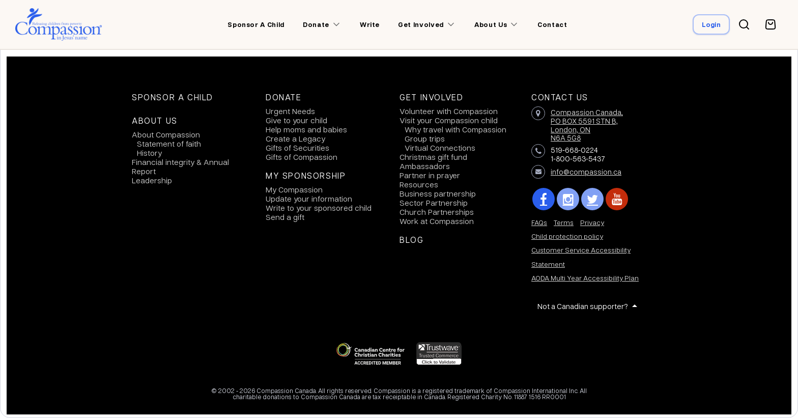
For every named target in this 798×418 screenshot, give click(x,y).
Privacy (592, 222)
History (149, 152)
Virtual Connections (440, 147)
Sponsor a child (255, 24)
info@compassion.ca (586, 171)
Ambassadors (425, 166)
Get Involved (431, 97)
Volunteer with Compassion (449, 111)
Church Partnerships (437, 211)
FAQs (539, 222)
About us (490, 24)
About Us (155, 121)
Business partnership (438, 193)
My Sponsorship (306, 176)
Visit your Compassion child (449, 120)
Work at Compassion (437, 221)
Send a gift (285, 216)
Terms (564, 222)
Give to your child (296, 120)
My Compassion (294, 189)
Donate (316, 24)
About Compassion (166, 134)
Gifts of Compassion (301, 156)
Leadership (152, 180)
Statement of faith (169, 143)
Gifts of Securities (297, 147)
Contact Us (559, 97)
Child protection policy (567, 236)
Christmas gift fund (433, 156)
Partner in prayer (430, 175)
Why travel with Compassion (455, 129)
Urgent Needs (290, 111)
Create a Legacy (295, 138)
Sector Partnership (434, 202)
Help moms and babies (306, 129)
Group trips (425, 138)
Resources (419, 184)
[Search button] (744, 24)
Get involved (421, 24)
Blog (411, 240)
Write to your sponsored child (319, 207)
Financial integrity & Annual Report (180, 166)
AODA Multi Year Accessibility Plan (585, 277)
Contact (552, 24)
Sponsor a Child (172, 97)
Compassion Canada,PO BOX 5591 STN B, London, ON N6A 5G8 (587, 124)
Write (370, 24)
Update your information (309, 198)
